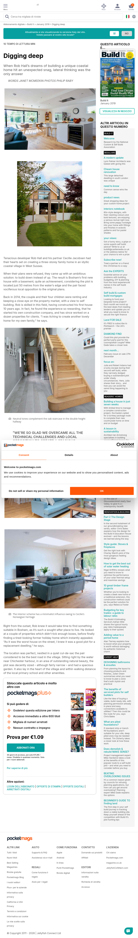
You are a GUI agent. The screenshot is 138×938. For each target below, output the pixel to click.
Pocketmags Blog (15, 877)
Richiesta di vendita (90, 882)
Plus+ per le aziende (17, 887)
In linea (60, 863)
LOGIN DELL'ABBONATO (20, 786)
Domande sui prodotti (91, 852)
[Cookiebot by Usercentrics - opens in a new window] (119, 445)
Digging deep (58, 24)
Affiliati (84, 857)
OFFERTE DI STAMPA (49, 786)
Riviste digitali (63, 873)
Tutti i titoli (12, 852)
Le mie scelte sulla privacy (16, 923)
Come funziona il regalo (40, 874)
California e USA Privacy (15, 904)
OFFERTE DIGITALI (73, 786)
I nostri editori (13, 882)
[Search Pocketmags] (7, 17)
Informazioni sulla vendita (90, 874)
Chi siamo (111, 852)
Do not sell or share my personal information (36, 490)
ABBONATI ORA (26, 747)
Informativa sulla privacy (15, 894)
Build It (30, 24)
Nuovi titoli (12, 857)
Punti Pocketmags (65, 868)
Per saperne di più (17, 768)
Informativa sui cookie (17, 916)
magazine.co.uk (114, 863)
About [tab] (114, 454)
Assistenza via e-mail (42, 857)
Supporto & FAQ (39, 852)
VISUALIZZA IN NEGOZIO (117, 111)
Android (60, 857)
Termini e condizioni (16, 911)
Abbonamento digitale (14, 24)
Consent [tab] (24, 454)
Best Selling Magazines (12, 865)
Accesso (85, 887)
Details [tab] (69, 454)
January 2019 (42, 24)
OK (102, 490)
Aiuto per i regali (39, 882)
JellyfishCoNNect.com (117, 868)
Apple (59, 852)
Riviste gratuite (14, 872)
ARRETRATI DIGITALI (18, 789)
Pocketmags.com (114, 857)
